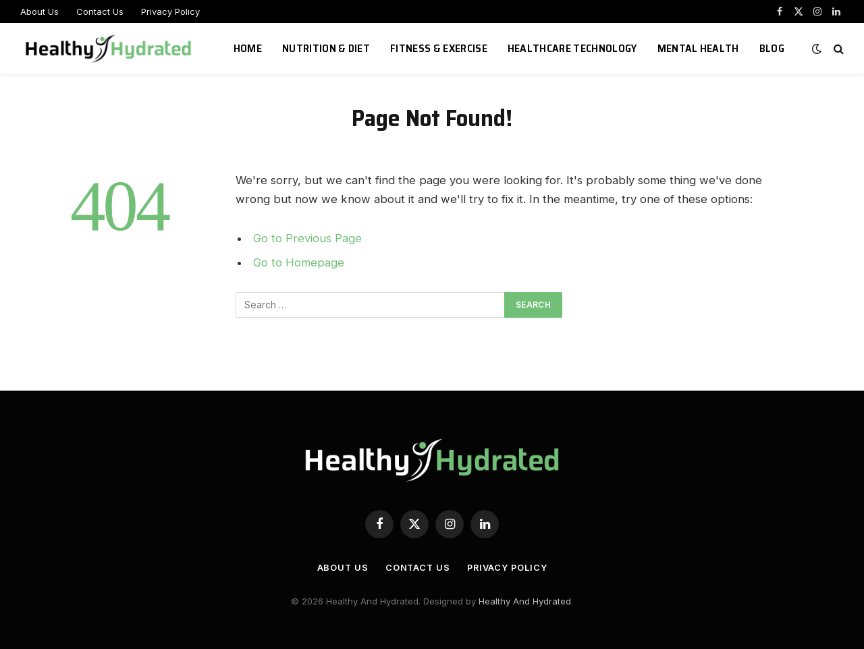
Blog (771, 48)
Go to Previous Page (307, 238)
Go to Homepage (298, 262)
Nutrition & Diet (326, 48)
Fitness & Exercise (438, 48)
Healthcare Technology (572, 48)
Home (248, 48)
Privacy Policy (170, 11)
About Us (39, 11)
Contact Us (100, 11)
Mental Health (698, 48)
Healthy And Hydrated (525, 601)
